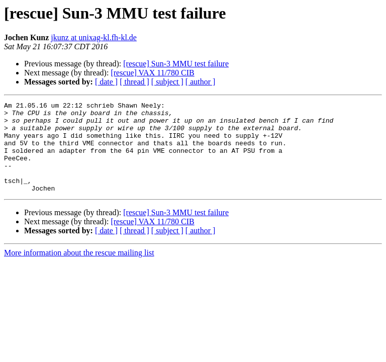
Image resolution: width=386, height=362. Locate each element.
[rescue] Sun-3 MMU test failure (176, 63)
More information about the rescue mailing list (79, 270)
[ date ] (106, 81)
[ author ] (200, 81)
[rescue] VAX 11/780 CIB (152, 72)
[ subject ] (167, 81)
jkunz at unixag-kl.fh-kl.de (94, 37)
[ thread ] (134, 81)
